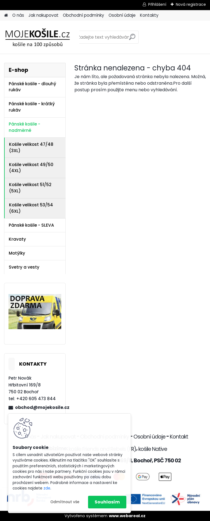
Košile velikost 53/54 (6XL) (31, 208)
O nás (18, 15)
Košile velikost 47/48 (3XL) (31, 147)
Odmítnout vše (64, 502)
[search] (132, 39)
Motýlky (17, 253)
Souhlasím (107, 502)
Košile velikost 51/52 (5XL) (30, 188)
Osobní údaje (122, 15)
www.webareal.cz (127, 516)
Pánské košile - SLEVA (31, 225)
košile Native (152, 449)
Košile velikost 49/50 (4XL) (31, 168)
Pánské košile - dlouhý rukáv (32, 87)
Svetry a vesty (24, 267)
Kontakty (149, 15)
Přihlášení (157, 4)
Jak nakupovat (43, 15)
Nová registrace (191, 4)
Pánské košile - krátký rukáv (32, 107)
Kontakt (179, 436)
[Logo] (41, 37)
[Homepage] (6, 15)
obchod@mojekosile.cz (38, 407)
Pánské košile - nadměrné (24, 127)
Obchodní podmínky (83, 15)
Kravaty (17, 239)
